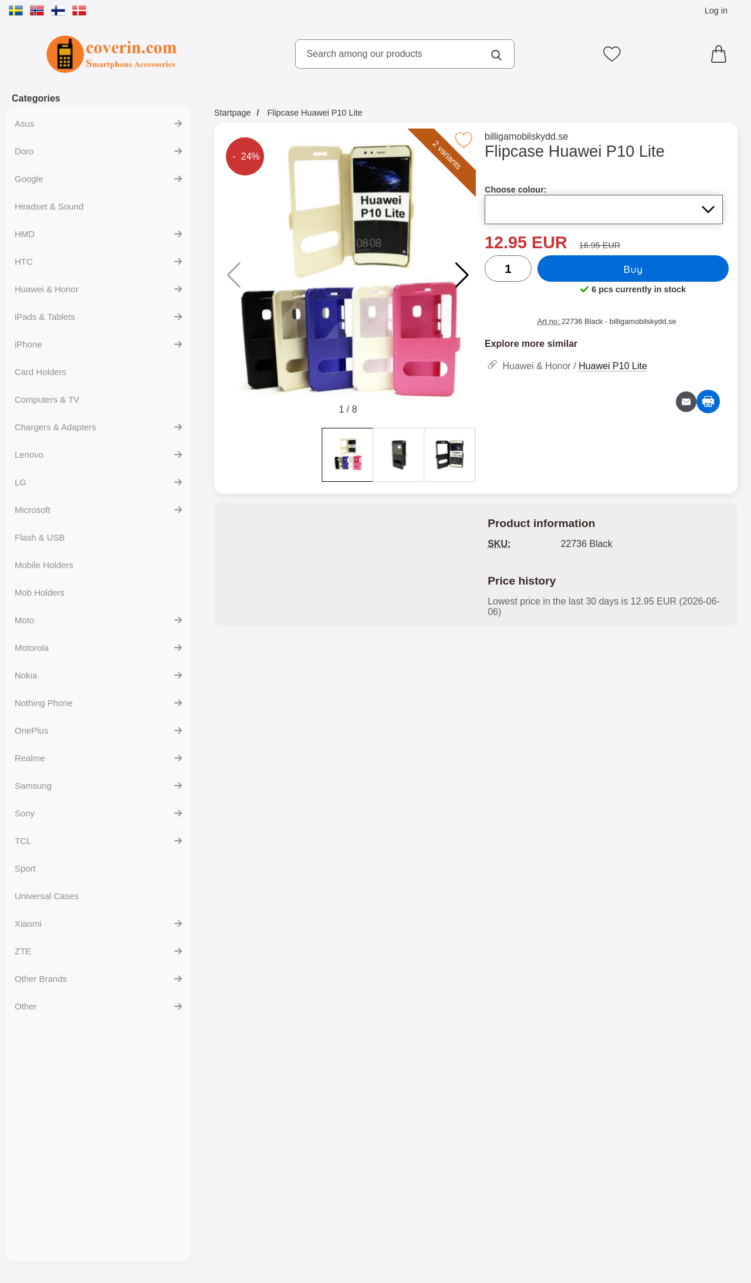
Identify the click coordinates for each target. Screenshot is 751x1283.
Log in (716, 10)
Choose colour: (519, 189)
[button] (462, 275)
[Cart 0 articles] (721, 54)
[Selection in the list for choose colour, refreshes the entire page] (605, 209)
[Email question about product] (686, 401)
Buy (634, 268)
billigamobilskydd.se (529, 136)
